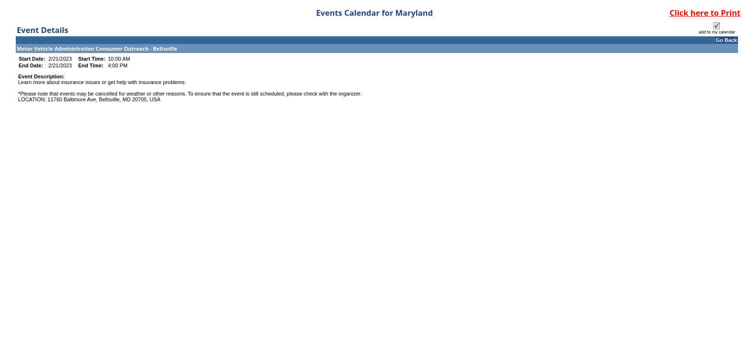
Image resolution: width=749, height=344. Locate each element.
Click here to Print (705, 12)
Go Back (726, 40)
